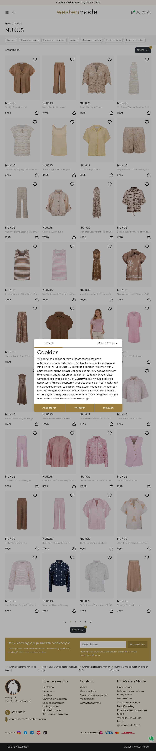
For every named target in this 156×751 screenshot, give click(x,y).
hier (85, 390)
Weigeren (79, 408)
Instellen (108, 408)
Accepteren (49, 408)
